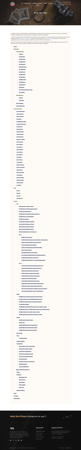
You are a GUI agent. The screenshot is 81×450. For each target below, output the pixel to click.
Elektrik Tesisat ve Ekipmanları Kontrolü (26, 353)
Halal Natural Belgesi (20, 180)
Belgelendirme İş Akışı (23, 377)
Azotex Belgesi (21, 100)
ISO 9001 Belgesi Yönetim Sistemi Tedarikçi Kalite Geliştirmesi (32, 283)
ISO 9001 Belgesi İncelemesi (24, 219)
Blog (17, 203)
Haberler (18, 294)
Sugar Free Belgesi (20, 149)
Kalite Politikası (22, 382)
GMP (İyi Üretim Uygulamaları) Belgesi (25, 89)
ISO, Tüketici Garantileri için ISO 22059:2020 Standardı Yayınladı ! (30, 299)
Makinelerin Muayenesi (23, 364)
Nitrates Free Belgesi (20, 177)
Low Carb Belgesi (19, 175)
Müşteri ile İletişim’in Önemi (26, 250)
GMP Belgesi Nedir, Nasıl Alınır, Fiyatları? (26, 206)
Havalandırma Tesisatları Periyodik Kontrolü (26, 361)
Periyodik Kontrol (20, 343)
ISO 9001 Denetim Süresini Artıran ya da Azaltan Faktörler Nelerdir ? (33, 260)
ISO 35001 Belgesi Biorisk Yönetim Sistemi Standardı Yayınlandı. (30, 301)
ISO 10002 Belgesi (22, 74)
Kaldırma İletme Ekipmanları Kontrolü (25, 348)
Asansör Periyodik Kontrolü (24, 366)
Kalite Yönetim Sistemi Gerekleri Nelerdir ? (26, 226)
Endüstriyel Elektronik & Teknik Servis (23, 369)
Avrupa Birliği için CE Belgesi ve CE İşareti (26, 224)
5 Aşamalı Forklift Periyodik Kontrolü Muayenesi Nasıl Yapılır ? (32, 265)
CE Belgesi (21, 97)
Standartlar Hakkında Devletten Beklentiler (29, 244)
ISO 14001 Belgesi (22, 59)
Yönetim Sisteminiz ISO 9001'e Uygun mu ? (26, 229)
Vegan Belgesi (19, 119)
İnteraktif (50, 3)
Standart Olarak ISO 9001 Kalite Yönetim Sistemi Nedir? (31, 242)
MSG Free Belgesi (20, 169)
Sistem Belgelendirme (20, 51)
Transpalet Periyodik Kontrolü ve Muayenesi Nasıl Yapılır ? (31, 268)
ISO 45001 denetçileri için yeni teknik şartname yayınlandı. (29, 311)
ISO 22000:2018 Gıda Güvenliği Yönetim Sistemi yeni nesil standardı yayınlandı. (33, 306)
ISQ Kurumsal (19, 374)
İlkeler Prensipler (22, 379)
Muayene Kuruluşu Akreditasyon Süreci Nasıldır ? (30, 270)
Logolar (18, 335)
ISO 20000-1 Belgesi (22, 79)
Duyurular (18, 317)
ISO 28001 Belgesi (22, 84)
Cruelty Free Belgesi (20, 116)
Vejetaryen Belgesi (20, 182)
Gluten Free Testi (19, 198)
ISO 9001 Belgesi (22, 56)
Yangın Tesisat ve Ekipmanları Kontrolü (26, 356)
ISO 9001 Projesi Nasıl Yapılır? (26, 237)
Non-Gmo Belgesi (19, 126)
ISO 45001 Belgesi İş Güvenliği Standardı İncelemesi (28, 208)
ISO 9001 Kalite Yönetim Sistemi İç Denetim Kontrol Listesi (31, 286)
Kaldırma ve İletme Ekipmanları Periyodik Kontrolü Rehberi (31, 247)
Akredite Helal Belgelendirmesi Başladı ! (26, 320)
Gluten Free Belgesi (20, 113)
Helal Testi (18, 193)
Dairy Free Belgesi (20, 141)
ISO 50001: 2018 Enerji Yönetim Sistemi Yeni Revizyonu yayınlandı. (30, 314)
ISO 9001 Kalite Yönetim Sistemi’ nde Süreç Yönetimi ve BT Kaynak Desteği (34, 239)
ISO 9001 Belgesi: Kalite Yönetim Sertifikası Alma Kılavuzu (29, 214)
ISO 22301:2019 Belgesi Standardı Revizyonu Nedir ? (30, 275)
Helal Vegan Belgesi (20, 136)
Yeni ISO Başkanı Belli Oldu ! (24, 304)
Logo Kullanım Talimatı (23, 338)
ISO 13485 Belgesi (22, 82)
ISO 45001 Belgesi (22, 64)
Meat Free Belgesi (20, 144)
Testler (45, 3)
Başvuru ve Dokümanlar (21, 341)
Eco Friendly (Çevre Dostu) (21, 124)
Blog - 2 (20, 263)
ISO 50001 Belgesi (22, 72)
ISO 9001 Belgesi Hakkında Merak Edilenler (26, 221)
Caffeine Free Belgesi (20, 164)
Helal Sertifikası (22, 92)
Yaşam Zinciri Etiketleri (37, 3)
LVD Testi (18, 190)
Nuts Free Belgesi (20, 154)
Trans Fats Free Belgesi (21, 167)
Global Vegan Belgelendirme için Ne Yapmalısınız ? (28, 231)
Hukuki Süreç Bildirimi (21, 390)
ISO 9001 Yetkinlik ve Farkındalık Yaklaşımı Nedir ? (30, 273)
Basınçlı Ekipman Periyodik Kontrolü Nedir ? (29, 278)
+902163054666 (48, 38)
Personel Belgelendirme (20, 105)
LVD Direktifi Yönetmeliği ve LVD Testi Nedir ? (29, 252)
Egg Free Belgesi (19, 147)
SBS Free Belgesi (19, 159)
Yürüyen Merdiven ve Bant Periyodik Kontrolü (27, 346)
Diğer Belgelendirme (19, 103)
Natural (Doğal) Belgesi (21, 111)
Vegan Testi (19, 195)
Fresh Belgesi (19, 185)
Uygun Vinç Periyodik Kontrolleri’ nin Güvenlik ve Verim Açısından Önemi (34, 288)
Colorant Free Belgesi (20, 172)
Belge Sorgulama (19, 333)
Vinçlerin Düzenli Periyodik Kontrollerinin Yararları (30, 280)
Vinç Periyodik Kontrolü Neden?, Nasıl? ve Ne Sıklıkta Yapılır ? (32, 291)
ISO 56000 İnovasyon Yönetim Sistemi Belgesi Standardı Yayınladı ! (30, 296)
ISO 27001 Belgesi (22, 77)
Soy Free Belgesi (19, 162)
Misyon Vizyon (21, 387)
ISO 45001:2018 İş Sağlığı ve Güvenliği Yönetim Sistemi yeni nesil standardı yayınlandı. (34, 309)
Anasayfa (15, 46)
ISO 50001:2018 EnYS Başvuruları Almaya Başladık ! (28, 330)
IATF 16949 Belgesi (22, 69)
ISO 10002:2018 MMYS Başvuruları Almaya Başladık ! (28, 325)
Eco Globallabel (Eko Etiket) (21, 121)
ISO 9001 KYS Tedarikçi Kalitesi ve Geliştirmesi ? (30, 257)
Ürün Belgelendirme (19, 95)
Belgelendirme (27, 3)
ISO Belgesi (21, 54)
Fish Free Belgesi (19, 152)
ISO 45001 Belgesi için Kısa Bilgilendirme (26, 216)
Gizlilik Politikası (17, 398)
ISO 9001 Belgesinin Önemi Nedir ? (25, 211)
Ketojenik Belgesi (20, 129)
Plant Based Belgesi (20, 134)
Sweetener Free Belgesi (21, 139)
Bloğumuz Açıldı (22, 322)
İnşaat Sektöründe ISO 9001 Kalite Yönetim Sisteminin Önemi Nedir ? (33, 255)
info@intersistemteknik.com (25, 38)
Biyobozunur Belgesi (20, 131)
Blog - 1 (20, 234)
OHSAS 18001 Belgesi (22, 66)
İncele (67, 416)
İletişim (37, 5)
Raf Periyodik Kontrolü (23, 359)
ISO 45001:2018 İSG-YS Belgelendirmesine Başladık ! (28, 327)
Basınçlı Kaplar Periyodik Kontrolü (25, 351)
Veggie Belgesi (19, 157)
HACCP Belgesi (21, 87)
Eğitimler (18, 372)
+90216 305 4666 (66, 4)
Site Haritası (16, 395)
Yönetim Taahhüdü (22, 384)
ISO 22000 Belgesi (22, 61)
